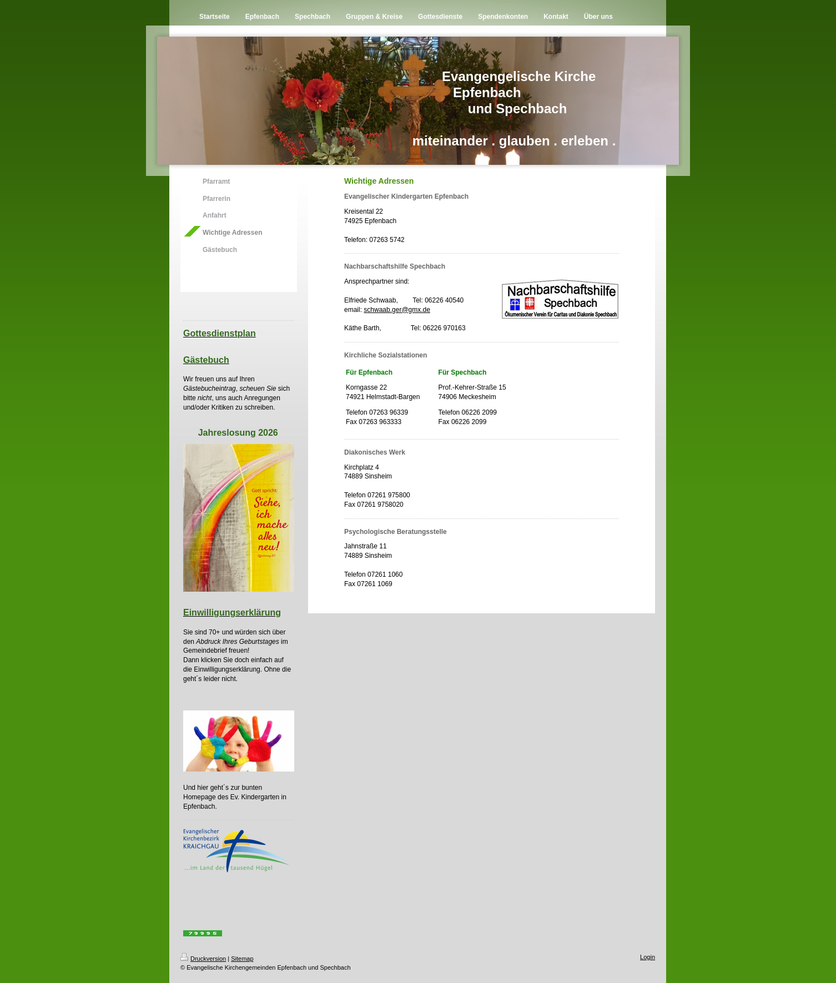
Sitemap (242, 958)
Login (647, 957)
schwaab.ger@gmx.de (397, 310)
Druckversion (203, 958)
